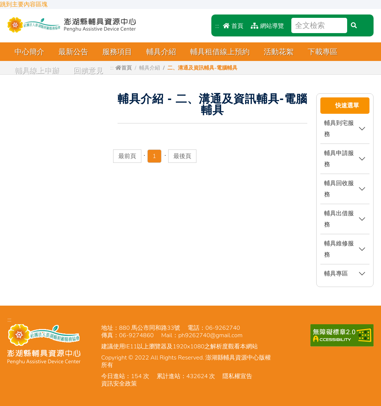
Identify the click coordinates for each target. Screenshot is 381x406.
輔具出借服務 (339, 219)
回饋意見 (88, 70)
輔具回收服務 (339, 189)
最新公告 (73, 52)
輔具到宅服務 (339, 128)
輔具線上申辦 (37, 70)
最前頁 (127, 156)
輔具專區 (336, 273)
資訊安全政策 (119, 384)
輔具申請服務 (339, 158)
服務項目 (117, 52)
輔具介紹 (161, 52)
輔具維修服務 (339, 249)
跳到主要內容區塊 (24, 4)
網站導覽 (267, 26)
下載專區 (322, 52)
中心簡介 (29, 52)
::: (217, 26)
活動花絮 (279, 52)
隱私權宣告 (237, 376)
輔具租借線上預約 (220, 52)
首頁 (233, 26)
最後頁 (182, 156)
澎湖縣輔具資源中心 (71, 25)
